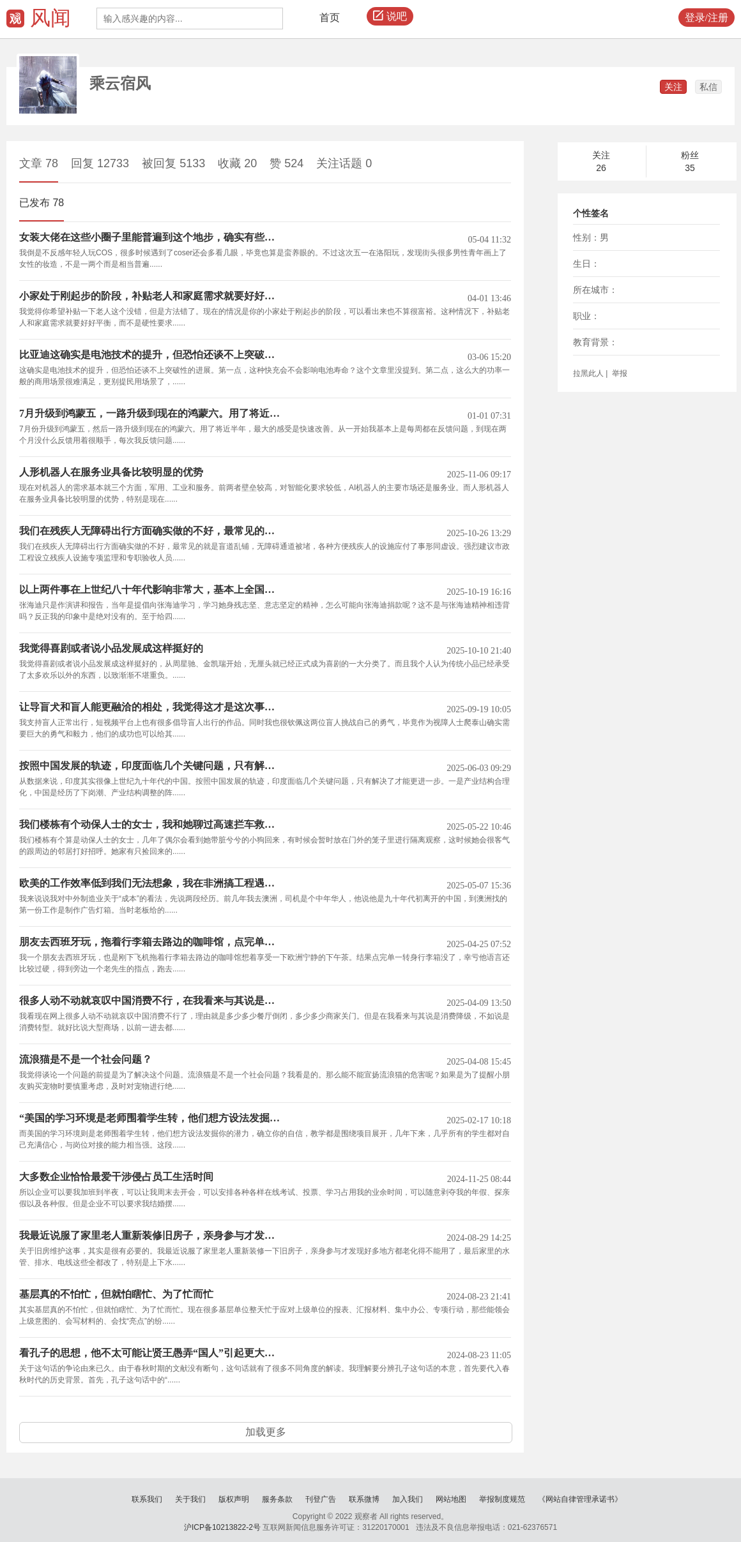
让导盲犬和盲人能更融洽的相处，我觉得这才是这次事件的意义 (151, 707)
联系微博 (364, 1499)
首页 (329, 17)
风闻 (50, 17)
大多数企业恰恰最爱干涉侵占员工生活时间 (116, 1177)
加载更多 (265, 1431)
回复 (100, 163)
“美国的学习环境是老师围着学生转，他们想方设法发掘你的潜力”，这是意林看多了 (151, 1118)
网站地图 (451, 1499)
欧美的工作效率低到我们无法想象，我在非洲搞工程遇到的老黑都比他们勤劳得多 (151, 883)
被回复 (173, 163)
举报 (618, 373)
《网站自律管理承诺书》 (580, 1499)
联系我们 (147, 1499)
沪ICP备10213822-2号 (222, 1527)
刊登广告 (320, 1499)
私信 (708, 87)
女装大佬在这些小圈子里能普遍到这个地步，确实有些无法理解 (151, 237)
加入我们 (407, 1499)
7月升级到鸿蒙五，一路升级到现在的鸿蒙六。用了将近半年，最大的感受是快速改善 (151, 413)
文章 (38, 163)
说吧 (390, 16)
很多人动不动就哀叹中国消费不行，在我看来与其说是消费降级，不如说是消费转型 (151, 1001)
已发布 (41, 202)
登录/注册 (706, 17)
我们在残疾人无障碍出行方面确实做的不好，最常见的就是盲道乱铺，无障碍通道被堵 (151, 531)
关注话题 (344, 163)
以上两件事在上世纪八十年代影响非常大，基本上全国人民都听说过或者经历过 (151, 590)
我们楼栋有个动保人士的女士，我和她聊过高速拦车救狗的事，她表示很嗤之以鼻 (151, 825)
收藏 (237, 163)
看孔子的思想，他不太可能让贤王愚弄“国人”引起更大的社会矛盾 (151, 1353)
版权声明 (233, 1499)
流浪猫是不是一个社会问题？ (85, 1059)
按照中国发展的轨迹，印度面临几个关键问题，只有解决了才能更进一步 (151, 766)
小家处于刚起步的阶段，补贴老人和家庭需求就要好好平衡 (151, 296)
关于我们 (190, 1499)
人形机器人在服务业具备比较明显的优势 (111, 472)
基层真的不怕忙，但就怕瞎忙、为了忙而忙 (116, 1294)
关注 (673, 87)
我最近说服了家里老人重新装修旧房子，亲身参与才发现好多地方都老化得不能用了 (151, 1236)
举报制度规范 (502, 1499)
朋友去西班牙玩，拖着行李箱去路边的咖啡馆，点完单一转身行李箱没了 (151, 942)
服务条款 (277, 1499)
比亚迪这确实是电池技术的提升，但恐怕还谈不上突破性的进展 (151, 355)
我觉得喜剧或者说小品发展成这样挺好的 (111, 648)
